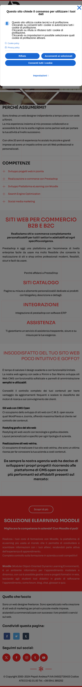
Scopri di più (41, 509)
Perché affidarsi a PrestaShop (41, 273)
